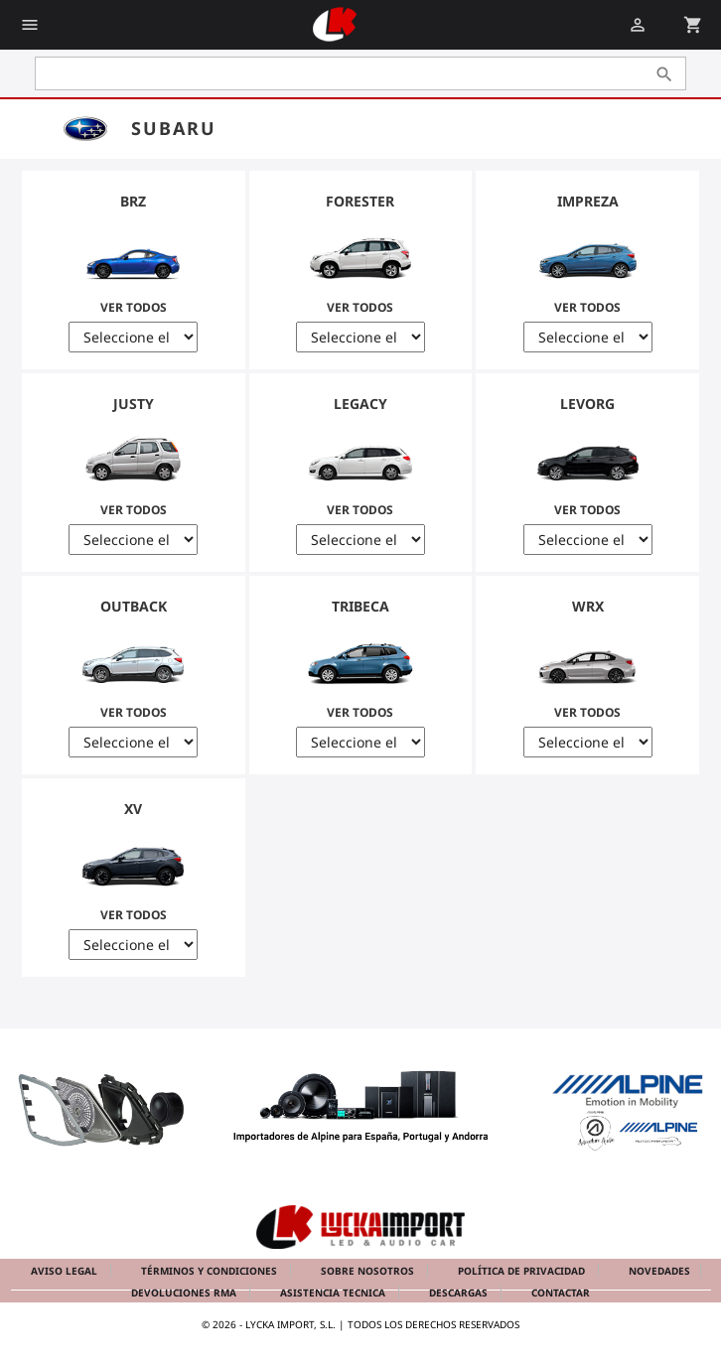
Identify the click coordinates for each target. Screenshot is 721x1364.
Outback (133, 606)
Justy (133, 403)
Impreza (588, 201)
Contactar (560, 1292)
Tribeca (360, 606)
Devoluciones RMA (185, 1292)
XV (133, 808)
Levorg (587, 403)
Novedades (659, 1271)
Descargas (460, 1292)
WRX (588, 606)
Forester (360, 201)
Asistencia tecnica (334, 1292)
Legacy (360, 403)
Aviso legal (65, 1271)
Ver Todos (133, 263)
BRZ (133, 201)
